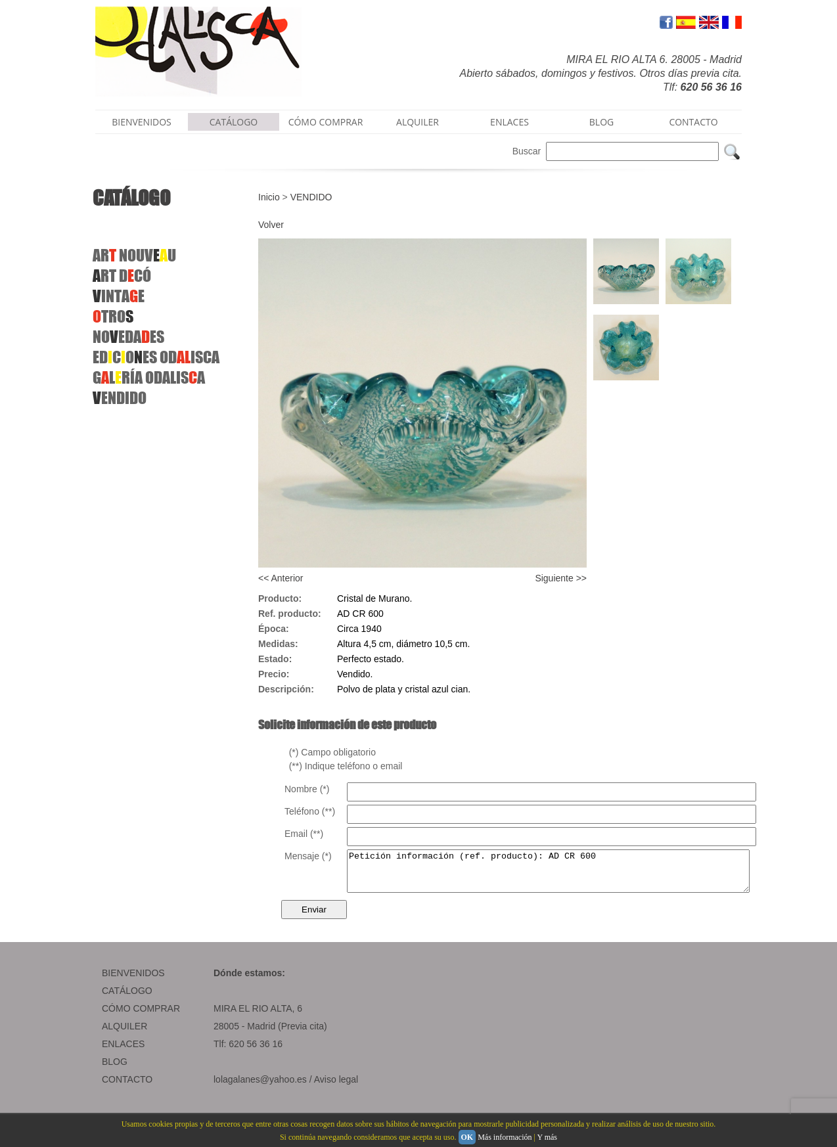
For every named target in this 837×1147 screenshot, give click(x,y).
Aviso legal (336, 1087)
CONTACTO (693, 122)
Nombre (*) (306, 789)
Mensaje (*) (308, 856)
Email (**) (303, 833)
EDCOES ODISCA (156, 357)
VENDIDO (311, 197)
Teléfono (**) (309, 811)
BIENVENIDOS (141, 122)
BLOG (601, 122)
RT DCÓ (122, 275)
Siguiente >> (561, 578)
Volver (271, 224)
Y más (547, 1137)
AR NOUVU (134, 255)
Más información (505, 1137)
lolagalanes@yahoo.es (260, 1087)
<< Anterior (281, 578)
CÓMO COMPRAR (325, 122)
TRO (113, 316)
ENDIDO (120, 397)
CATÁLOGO (234, 122)
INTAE (119, 295)
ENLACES (509, 122)
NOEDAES (128, 336)
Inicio (269, 197)
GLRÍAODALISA (149, 377)
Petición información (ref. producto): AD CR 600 (572, 875)
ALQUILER (417, 122)
